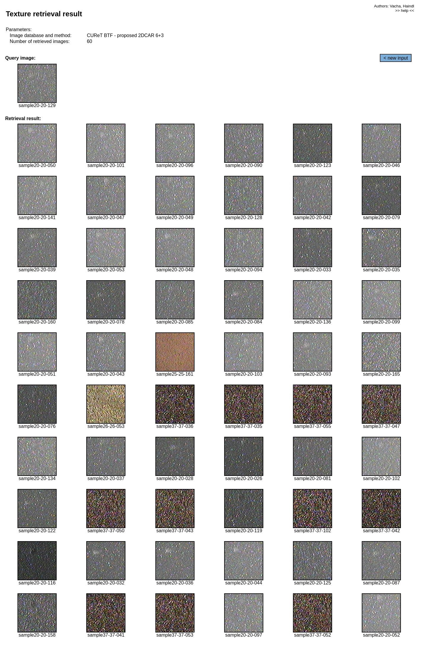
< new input (395, 57)
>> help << (404, 10)
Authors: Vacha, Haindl (394, 6)
